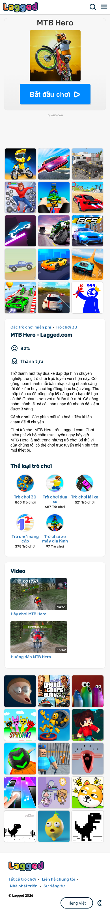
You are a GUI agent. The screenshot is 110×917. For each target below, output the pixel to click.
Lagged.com (26, 866)
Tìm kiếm (93, 7)
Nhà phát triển (24, 886)
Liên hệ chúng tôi (58, 879)
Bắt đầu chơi (50, 94)
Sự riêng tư (54, 886)
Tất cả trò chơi (22, 879)
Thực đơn (104, 7)
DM (100, 903)
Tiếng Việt (77, 903)
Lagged (21, 7)
